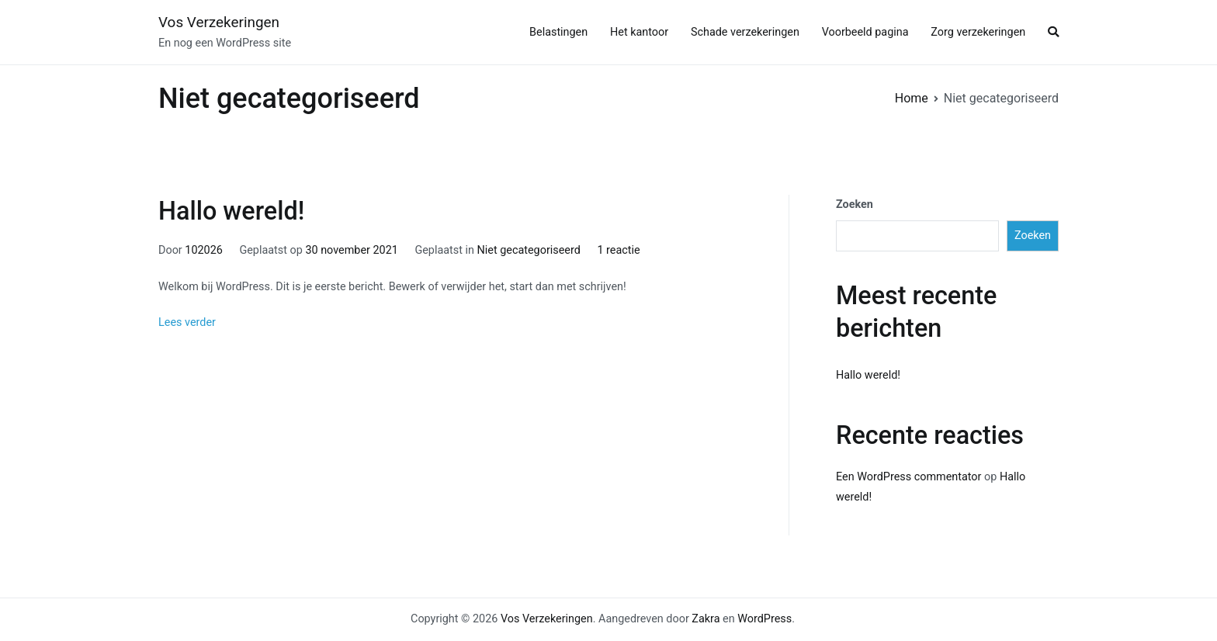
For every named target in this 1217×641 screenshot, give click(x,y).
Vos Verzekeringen (218, 22)
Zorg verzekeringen (978, 32)
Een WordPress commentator (908, 476)
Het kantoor (639, 32)
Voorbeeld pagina (865, 32)
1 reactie (618, 250)
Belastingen (558, 32)
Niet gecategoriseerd (529, 250)
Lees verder (187, 322)
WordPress (764, 618)
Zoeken (854, 204)
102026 (204, 250)
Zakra (705, 618)
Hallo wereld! (231, 211)
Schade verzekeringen (745, 32)
